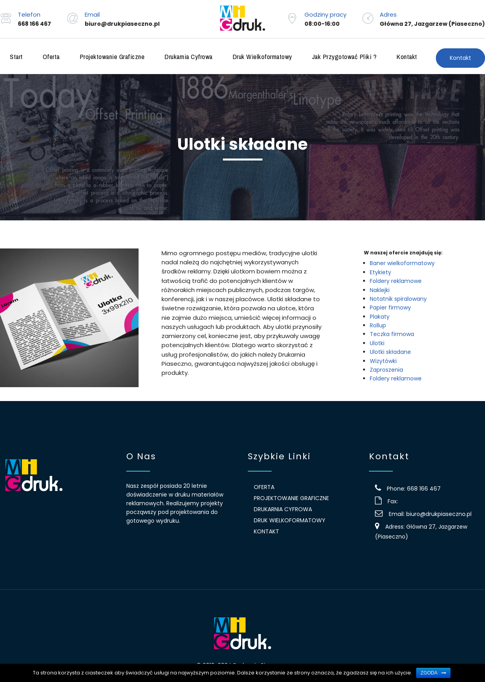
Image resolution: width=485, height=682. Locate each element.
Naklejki (380, 290)
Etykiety (380, 272)
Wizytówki (383, 361)
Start (16, 56)
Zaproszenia (386, 370)
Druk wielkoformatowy (262, 56)
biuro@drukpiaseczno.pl (439, 514)
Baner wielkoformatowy (402, 263)
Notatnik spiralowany (398, 299)
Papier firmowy (390, 307)
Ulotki (377, 343)
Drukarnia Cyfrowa (188, 56)
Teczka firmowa (392, 334)
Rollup (378, 325)
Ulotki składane (390, 352)
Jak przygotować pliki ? (344, 56)
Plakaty (380, 317)
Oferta (51, 56)
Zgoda (428, 673)
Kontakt (406, 56)
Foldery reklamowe (396, 281)
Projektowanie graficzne (112, 56)
